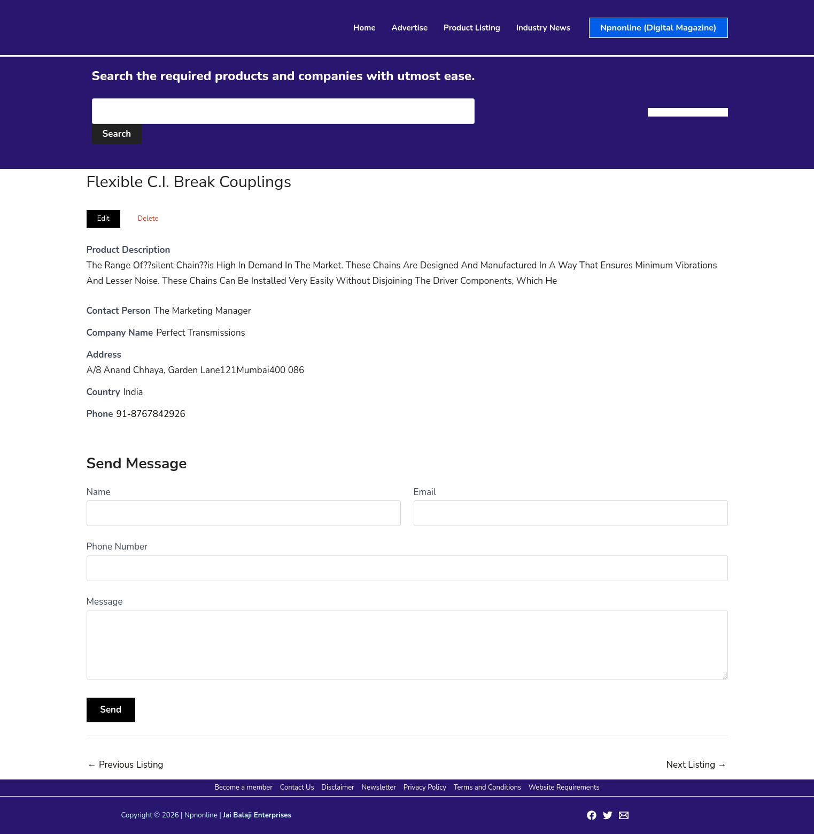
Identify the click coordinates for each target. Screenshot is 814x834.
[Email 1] (624, 815)
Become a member (244, 787)
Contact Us (298, 787)
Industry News (543, 27)
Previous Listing (126, 765)
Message (105, 602)
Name (99, 492)
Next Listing (696, 765)
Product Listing (472, 27)
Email (425, 492)
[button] (658, 28)
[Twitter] (608, 815)
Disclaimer (338, 787)
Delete (147, 218)
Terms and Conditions (486, 787)
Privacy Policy (424, 787)
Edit (103, 218)
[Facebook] (591, 815)
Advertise (410, 27)
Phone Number (117, 546)
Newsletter (378, 787)
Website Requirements (563, 787)
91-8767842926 (150, 414)
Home (364, 27)
